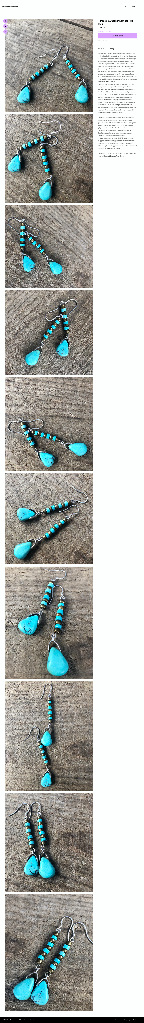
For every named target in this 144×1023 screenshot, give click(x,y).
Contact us (118, 1020)
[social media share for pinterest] (5, 32)
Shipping (111, 49)
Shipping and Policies (131, 1020)
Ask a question (102, 40)
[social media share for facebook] (5, 21)
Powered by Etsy (30, 1020)
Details (101, 49)
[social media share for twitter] (5, 26)
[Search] (139, 7)
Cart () (133, 6)
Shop (127, 6)
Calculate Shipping (104, 31)
